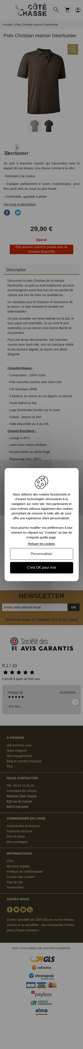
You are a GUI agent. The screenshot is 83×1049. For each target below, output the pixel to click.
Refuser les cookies (41, 544)
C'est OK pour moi (41, 568)
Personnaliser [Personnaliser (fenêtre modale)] (41, 554)
